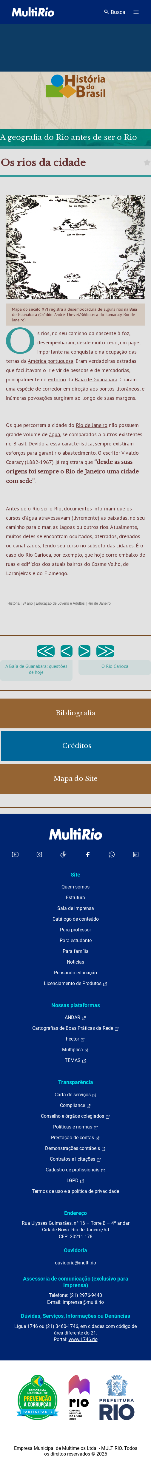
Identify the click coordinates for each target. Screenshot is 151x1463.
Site (75, 874)
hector (75, 1039)
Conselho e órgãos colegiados (75, 1116)
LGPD (75, 1181)
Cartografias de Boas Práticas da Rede (75, 1028)
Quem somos (75, 887)
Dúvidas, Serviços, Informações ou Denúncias (75, 1316)
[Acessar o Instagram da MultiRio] (39, 854)
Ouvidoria (75, 1250)
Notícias (75, 962)
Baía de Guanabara (96, 379)
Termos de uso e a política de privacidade (75, 1191)
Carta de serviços (76, 1095)
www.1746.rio (83, 1339)
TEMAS (76, 1060)
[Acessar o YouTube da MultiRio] (15, 854)
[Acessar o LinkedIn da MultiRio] (135, 854)
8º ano (27, 603)
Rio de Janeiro (91, 425)
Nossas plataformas (75, 1005)
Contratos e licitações (75, 1159)
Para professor (75, 930)
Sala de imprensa (75, 908)
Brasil (19, 443)
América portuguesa (50, 360)
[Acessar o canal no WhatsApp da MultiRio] (111, 854)
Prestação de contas (75, 1138)
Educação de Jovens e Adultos (60, 603)
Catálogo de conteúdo (76, 919)
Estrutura (75, 897)
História (13, 603)
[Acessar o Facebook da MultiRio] (87, 854)
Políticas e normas (75, 1127)
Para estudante (76, 940)
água (54, 434)
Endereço (75, 1213)
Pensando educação (75, 973)
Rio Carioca (38, 554)
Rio (57, 508)
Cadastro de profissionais (75, 1170)
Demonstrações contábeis (75, 1148)
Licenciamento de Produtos (75, 984)
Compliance (75, 1106)
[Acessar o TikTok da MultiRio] (63, 854)
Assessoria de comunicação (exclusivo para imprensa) (75, 1281)
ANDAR (75, 1018)
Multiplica (75, 1050)
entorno (57, 379)
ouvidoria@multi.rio (75, 1263)
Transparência (75, 1082)
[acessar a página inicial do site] (33, 12)
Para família (76, 951)
